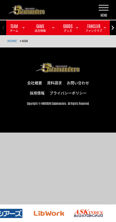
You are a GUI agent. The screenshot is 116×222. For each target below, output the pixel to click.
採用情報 (37, 92)
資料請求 (54, 82)
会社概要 (34, 82)
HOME (12, 41)
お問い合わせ (78, 82)
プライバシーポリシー (68, 92)
